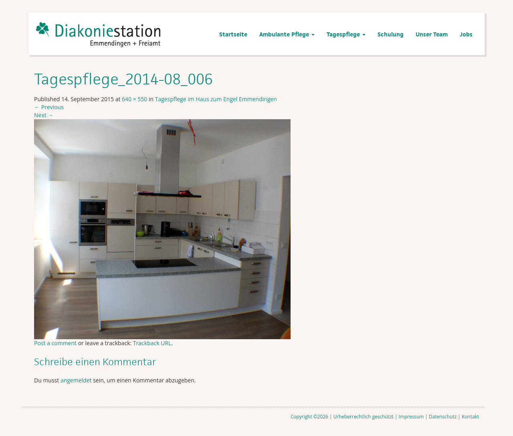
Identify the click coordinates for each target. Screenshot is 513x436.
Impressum (411, 416)
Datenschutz (442, 416)
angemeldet (76, 380)
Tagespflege (346, 34)
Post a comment (55, 343)
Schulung (391, 34)
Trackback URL (152, 343)
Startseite (233, 34)
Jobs (466, 34)
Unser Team (432, 34)
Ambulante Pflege (287, 34)
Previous (49, 107)
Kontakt (470, 416)
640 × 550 (134, 99)
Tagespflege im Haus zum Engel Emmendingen (216, 99)
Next (43, 115)
